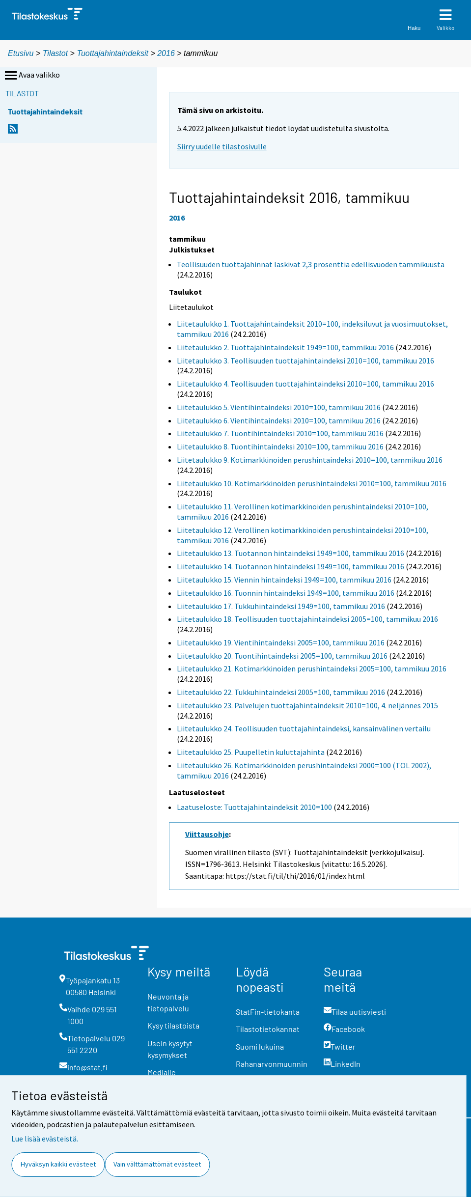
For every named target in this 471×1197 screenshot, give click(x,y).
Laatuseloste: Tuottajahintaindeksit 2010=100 (254, 807)
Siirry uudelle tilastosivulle (222, 146)
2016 (166, 53)
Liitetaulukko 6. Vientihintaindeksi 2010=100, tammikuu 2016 (279, 420)
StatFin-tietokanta (268, 1011)
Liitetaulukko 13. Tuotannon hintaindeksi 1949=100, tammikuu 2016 (290, 553)
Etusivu (20, 53)
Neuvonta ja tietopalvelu (168, 1002)
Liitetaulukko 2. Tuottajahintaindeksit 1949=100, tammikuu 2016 (285, 347)
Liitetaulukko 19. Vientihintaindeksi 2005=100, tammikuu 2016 (281, 642)
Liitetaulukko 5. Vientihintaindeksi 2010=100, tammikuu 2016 (279, 407)
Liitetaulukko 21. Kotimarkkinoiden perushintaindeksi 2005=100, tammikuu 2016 (311, 668)
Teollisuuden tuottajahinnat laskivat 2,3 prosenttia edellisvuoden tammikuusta (310, 264)
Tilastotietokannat (268, 1028)
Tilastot (55, 53)
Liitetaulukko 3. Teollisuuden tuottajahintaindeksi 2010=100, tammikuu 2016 (305, 360)
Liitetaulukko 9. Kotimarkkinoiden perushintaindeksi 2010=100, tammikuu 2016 (310, 460)
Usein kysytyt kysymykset (170, 1048)
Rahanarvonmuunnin (271, 1063)
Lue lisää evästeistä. (44, 1138)
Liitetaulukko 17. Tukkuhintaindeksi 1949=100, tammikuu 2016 (281, 606)
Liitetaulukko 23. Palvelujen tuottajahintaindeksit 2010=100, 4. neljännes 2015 (307, 705)
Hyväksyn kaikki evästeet (58, 1164)
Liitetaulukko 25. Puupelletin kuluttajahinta (251, 752)
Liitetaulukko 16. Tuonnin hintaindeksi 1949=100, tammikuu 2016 (285, 593)
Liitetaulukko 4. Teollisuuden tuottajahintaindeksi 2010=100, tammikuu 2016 (305, 384)
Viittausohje (207, 834)
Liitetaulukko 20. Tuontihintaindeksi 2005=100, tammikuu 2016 (282, 656)
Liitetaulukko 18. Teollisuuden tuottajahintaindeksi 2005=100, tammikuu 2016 (307, 619)
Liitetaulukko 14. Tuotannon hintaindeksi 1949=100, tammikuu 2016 (290, 566)
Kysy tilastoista (173, 1025)
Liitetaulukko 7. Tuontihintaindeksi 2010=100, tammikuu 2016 (280, 433)
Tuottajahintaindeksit (112, 53)
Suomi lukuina (260, 1046)
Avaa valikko (31, 76)
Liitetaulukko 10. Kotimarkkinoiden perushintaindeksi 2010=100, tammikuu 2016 (311, 483)
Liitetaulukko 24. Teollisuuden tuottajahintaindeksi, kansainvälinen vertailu (304, 728)
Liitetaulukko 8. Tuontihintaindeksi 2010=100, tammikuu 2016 (280, 446)
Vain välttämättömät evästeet (157, 1164)
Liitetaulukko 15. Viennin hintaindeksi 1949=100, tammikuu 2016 (284, 580)
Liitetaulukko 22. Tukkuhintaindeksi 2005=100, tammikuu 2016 (281, 692)
